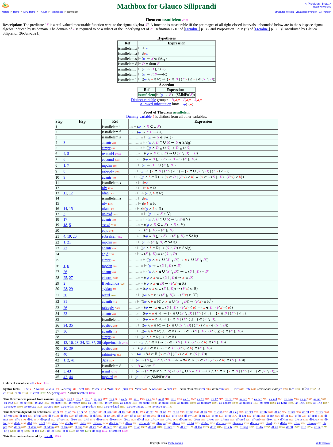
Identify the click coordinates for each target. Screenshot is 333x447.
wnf (81, 389)
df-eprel (45, 419)
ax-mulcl (163, 402)
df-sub (228, 427)
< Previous (312, 3)
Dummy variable (139, 116)
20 (75, 236)
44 (71, 377)
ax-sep (258, 399)
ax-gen (98, 399)
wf (237, 389)
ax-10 (186, 399)
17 (65, 219)
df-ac (137, 427)
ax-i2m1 (282, 402)
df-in (120, 415)
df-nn (275, 427)
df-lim (284, 419)
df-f (29, 423)
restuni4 (108, 154)
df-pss (146, 415)
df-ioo (35, 430)
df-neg (244, 427)
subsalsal (108, 236)
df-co (169, 419)
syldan (107, 289)
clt (4, 393)
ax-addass (225, 402)
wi (27, 389)
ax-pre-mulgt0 (135, 406)
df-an (68, 412)
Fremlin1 (192, 29)
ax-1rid (317, 402)
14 (65, 209)
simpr (106, 148)
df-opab (312, 415)
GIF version (325, 12)
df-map (311, 423)
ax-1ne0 (300, 402)
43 (69, 371)
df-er (297, 423)
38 (99, 343)
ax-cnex (56, 402)
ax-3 (87, 399)
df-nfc (264, 412)
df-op (228, 415)
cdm (221, 389)
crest (36, 393)
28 (65, 289)
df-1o (283, 423)
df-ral (305, 412)
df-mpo (161, 423)
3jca (105, 360)
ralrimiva (109, 354)
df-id (30, 419)
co (280, 389)
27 (71, 278)
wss (154, 389)
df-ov (129, 423)
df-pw (187, 415)
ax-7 (148, 399)
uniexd (107, 214)
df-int (256, 415)
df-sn (202, 415)
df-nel (291, 412)
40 (65, 354)
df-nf (163, 412)
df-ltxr (198, 427)
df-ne (277, 412)
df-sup (78, 427)
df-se (99, 419)
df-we (112, 419)
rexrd (106, 295)
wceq (67, 389)
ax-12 (214, 399)
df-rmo (8, 415)
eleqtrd (107, 278)
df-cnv (155, 419)
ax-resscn (74, 402)
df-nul (161, 415)
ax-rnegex (10, 406)
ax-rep (243, 399)
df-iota (313, 419)
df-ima (225, 419)
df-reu (23, 415)
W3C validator (323, 443)
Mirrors (5, 12)
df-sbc (64, 415)
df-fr (86, 419)
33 (65, 314)
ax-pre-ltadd (111, 406)
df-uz (317, 427)
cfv (249, 389)
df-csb (79, 415)
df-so (74, 419)
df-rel (140, 419)
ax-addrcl (144, 402)
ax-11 (200, 399)
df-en (17, 427)
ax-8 (161, 399)
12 (71, 193)
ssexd (106, 225)
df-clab (218, 412)
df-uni (242, 415)
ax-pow (288, 399)
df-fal (135, 412)
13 (65, 343)
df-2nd (205, 423)
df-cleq (234, 412)
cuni (169, 389)
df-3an (107, 412)
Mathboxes (57, 12)
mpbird (107, 377)
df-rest (80, 430)
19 (69, 236)
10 (65, 348)
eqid (105, 230)
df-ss (133, 415)
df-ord (256, 419)
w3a (51, 389)
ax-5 (124, 399)
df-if (174, 415)
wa (38, 389)
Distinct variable (143, 100)
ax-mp (60, 399)
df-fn (17, 423)
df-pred (240, 419)
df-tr (17, 419)
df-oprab (144, 423)
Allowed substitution (155, 104)
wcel (97, 389)
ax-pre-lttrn (89, 406)
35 (71, 325)
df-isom (97, 423)
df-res (210, 419)
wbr (202, 389)
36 (65, 331)
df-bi (56, 412)
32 (88, 343)
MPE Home (29, 12)
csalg (56, 393)
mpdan (107, 165)
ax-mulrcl (183, 402)
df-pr (215, 415)
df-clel (249, 412)
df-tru (122, 412)
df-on (270, 419)
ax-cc (23, 402)
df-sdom (49, 427)
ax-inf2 (8, 402)
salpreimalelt (111, 343)
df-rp (20, 430)
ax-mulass (245, 402)
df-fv (83, 423)
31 (65, 301)
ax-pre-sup (159, 406)
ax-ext (228, 399)
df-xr (183, 427)
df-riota (114, 423)
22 (65, 248)
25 (65, 278)
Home (16, 12)
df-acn (123, 427)
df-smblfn (115, 430)
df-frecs (221, 423)
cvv (139, 389)
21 (69, 242)
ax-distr (264, 402)
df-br (298, 415)
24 (82, 343)
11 (65, 193)
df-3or (93, 412)
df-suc (298, 419)
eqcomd (108, 159)
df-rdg (269, 423)
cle (19, 393)
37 (93, 343)
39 (71, 348)
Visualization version (306, 12)
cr (292, 389)
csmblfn (83, 393)
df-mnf (168, 427)
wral (111, 389)
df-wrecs (238, 423)
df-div (259, 427)
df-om (176, 423)
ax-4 (111, 399)
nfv (104, 188)
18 (65, 225)
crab (125, 389)
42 (65, 377)
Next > (326, 3)
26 (65, 272)
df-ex (149, 412)
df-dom (32, 427)
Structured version (284, 12)
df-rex (319, 412)
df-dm (183, 419)
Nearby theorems (322, 6)
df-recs (254, 423)
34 (65, 325)
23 (76, 343)
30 (65, 295)
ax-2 (78, 399)
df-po (60, 419)
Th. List (43, 12)
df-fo (55, 423)
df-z (303, 427)
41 (73, 360)
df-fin (64, 427)
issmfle (48, 436)
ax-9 (173, 399)
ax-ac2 (38, 402)
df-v (51, 415)
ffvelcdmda (110, 283)
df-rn (197, 419)
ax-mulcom (204, 402)
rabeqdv (108, 171)
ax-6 (136, 399)
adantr (106, 143)
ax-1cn (92, 402)
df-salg (96, 430)
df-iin (284, 415)
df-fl (65, 430)
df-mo (189, 412)
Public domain (175, 443)
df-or (80, 412)
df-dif (93, 415)
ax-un (317, 399)
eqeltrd (107, 325)
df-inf (92, 427)
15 (71, 209)
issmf (106, 371)
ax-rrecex (30, 406)
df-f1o (69, 423)
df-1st (190, 423)
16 (71, 343)
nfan (105, 193)
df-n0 (289, 427)
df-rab (38, 415)
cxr (308, 389)
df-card (107, 427)
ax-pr (303, 399)
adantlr (107, 301)
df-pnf (152, 427)
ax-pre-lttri (67, 406)
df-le (213, 427)
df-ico (50, 430)
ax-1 (70, 399)
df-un (106, 415)
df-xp (127, 419)
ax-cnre (48, 406)
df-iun (270, 415)
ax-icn (108, 402)
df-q (6, 430)
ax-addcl (125, 402)
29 (71, 289)
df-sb (176, 412)
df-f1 (42, 423)
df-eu (203, 412)
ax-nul (273, 399)
